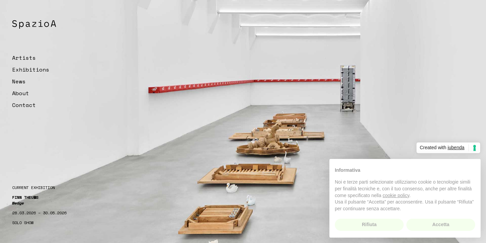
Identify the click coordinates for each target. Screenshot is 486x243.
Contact (24, 105)
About (20, 93)
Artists (24, 58)
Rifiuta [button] (369, 224)
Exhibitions (30, 69)
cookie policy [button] (396, 195)
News (19, 81)
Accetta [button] (441, 224)
